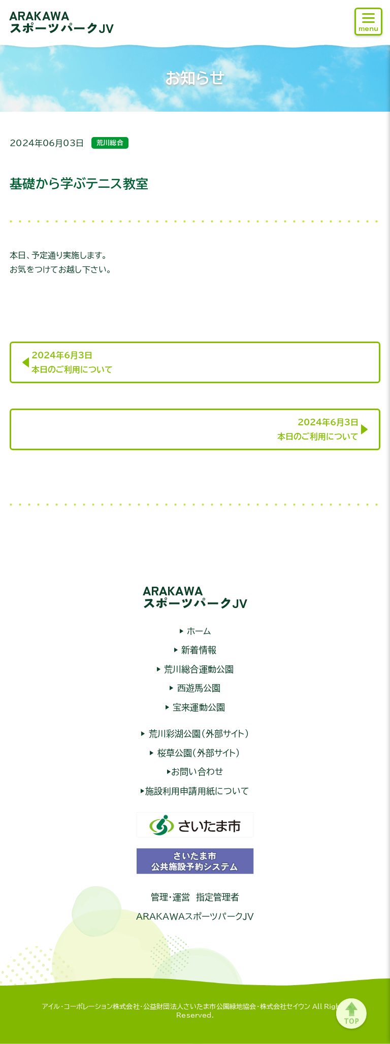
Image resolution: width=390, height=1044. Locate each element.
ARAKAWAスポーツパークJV (61, 21)
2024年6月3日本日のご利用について (72, 362)
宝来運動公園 (197, 707)
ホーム (197, 631)
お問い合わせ (197, 771)
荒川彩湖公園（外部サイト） (197, 733)
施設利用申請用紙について (197, 791)
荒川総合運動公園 (197, 669)
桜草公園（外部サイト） (197, 753)
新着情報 (197, 650)
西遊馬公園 (197, 688)
